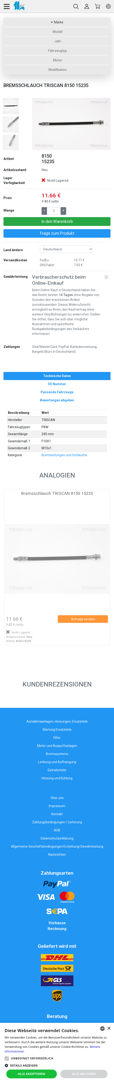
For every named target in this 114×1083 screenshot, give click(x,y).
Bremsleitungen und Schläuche (64, 455)
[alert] (57, 1053)
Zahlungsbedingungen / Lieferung (57, 822)
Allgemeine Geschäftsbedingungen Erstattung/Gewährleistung (57, 846)
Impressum (57, 806)
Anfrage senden (83, 619)
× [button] (109, 1028)
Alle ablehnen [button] (84, 1074)
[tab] (57, 376)
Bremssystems (57, 754)
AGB (57, 830)
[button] (38, 124)
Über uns (57, 798)
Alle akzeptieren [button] (31, 1074)
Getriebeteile (57, 770)
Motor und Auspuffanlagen (57, 746)
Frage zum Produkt (57, 233)
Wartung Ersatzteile (57, 729)
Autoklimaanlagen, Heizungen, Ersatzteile (57, 721)
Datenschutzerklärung (57, 838)
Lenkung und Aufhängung (57, 762)
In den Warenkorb (57, 221)
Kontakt (57, 814)
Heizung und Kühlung (57, 778)
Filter (57, 738)
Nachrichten (57, 854)
